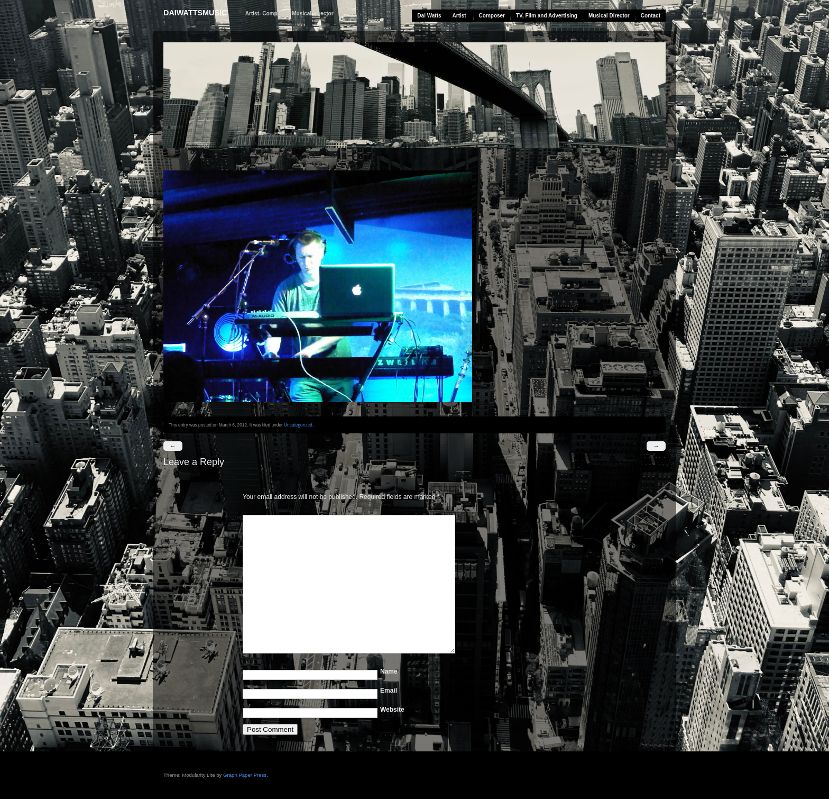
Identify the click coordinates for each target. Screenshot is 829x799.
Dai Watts (429, 16)
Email (388, 690)
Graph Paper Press (244, 775)
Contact (650, 16)
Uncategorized (298, 425)
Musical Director (609, 16)
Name (389, 671)
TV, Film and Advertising (546, 16)
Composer (492, 16)
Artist (459, 16)
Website (392, 709)
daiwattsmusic (195, 12)
